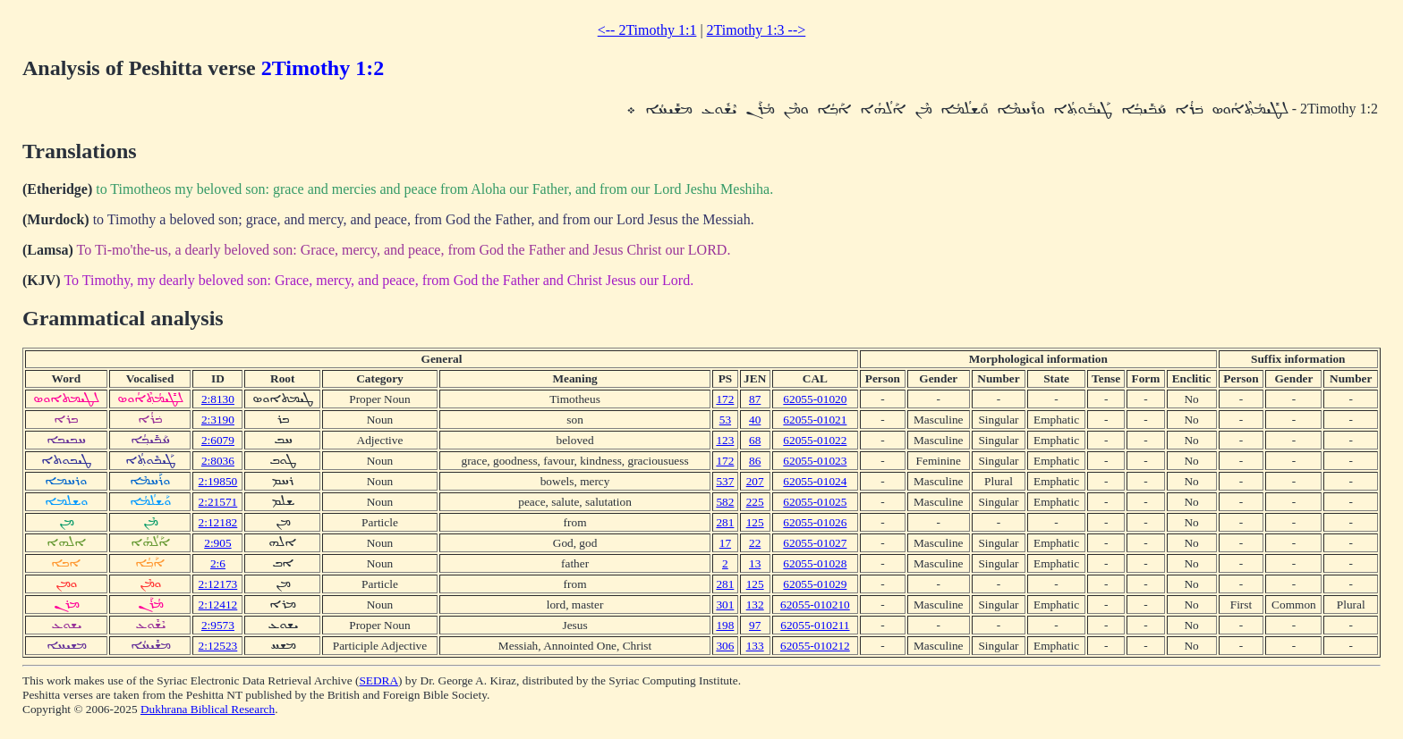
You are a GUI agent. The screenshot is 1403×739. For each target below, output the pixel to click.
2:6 (217, 563)
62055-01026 (814, 522)
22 (755, 543)
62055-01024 (814, 481)
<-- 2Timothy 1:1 (647, 30)
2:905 (217, 543)
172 (725, 399)
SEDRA (378, 680)
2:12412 (218, 604)
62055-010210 (815, 604)
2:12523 (218, 645)
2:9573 (217, 625)
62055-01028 (814, 563)
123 (725, 440)
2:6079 (217, 440)
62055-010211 (814, 625)
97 (755, 625)
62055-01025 (814, 501)
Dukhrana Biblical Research (207, 709)
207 (755, 481)
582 (725, 501)
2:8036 (217, 460)
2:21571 (218, 501)
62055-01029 (814, 584)
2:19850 (218, 481)
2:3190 (217, 419)
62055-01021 (814, 419)
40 (755, 419)
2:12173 (218, 584)
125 (755, 522)
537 (725, 481)
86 (755, 460)
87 (755, 399)
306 (725, 645)
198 (725, 625)
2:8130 (217, 399)
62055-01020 (814, 399)
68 (755, 440)
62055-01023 (814, 460)
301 (725, 604)
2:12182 (218, 522)
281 (725, 522)
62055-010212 (815, 645)
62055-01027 (814, 543)
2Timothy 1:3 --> (756, 30)
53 (725, 419)
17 (725, 543)
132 (755, 604)
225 (755, 501)
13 (755, 563)
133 (755, 645)
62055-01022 (814, 440)
